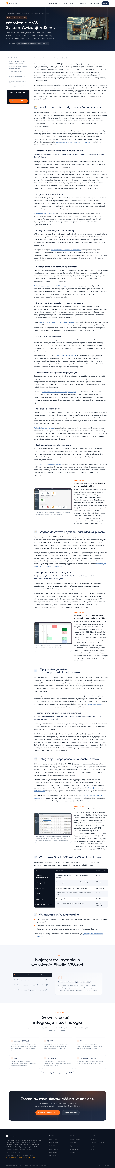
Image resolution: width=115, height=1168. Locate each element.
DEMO (105, 3)
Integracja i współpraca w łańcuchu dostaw (18, 77)
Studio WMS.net (53, 1142)
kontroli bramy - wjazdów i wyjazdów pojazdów (56, 322)
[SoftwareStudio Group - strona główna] (12, 3)
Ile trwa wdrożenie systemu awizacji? (28, 977)
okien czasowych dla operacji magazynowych (59, 392)
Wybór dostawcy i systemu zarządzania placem (18, 67)
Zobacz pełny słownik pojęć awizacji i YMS (57, 1073)
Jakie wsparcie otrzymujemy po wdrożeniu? (30, 992)
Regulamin (94, 1146)
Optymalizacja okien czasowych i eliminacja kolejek (18, 72)
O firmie (93, 1139)
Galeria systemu (75, 1139)
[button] (53, 502)
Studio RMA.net (53, 1146)
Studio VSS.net (53, 1139)
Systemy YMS (19, 13)
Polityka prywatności (97, 1142)
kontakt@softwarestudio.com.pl (27, 1157)
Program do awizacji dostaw (44, 213)
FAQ (90, 3)
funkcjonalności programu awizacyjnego (66, 250)
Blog (100, 1165)
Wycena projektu (75, 1146)
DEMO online (53, 1155)
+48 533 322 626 (11, 1157)
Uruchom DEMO (20, 101)
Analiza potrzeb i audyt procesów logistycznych (17, 62)
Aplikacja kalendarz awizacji (44, 428)
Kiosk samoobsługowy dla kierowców (47, 464)
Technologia (73, 3)
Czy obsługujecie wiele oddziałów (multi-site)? (31, 987)
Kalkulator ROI (74, 1149)
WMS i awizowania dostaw (66, 356)
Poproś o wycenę (71, 1115)
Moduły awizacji (54, 3)
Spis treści (106, 1165)
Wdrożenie (83, 3)
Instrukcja (73, 1152)
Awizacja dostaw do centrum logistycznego (50, 286)
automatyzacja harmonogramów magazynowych (74, 142)
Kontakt (96, 3)
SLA (92, 1149)
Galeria (64, 3)
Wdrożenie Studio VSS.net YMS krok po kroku (17, 82)
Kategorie (73, 1142)
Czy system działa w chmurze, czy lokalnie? (30, 982)
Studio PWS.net (53, 1152)
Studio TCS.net (53, 1149)
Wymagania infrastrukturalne (19, 86)
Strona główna (10, 13)
